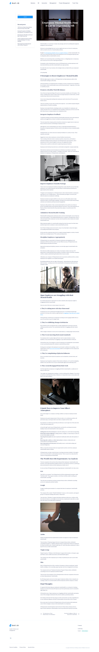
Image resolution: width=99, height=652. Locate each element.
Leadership (80, 628)
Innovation (44, 3)
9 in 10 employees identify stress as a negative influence (56, 52)
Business (33, 3)
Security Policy (31, 647)
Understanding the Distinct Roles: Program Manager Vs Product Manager (25, 40)
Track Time (75, 3)
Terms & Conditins (13, 647)
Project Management (64, 3)
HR (38, 3)
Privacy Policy (23, 647)
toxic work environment (55, 348)
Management (53, 3)
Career (79, 630)
